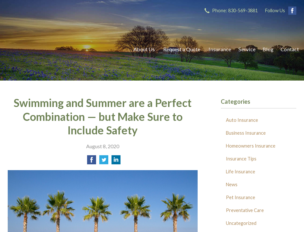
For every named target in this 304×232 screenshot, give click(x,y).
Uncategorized (241, 223)
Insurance (220, 49)
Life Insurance (240, 171)
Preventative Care (245, 210)
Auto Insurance (242, 120)
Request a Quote (181, 49)
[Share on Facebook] (91, 162)
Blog (268, 49)
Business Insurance (246, 133)
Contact (290, 49)
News (231, 184)
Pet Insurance (240, 197)
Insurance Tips (241, 158)
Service (246, 49)
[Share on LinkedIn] (116, 162)
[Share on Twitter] (103, 162)
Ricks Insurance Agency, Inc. (64, 49)
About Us (144, 49)
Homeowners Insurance (250, 146)
